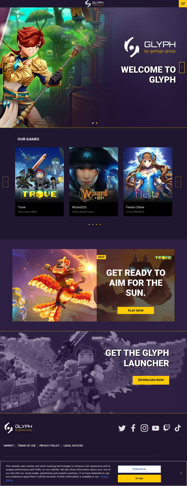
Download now (151, 380)
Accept (139, 478)
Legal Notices (73, 445)
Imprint (9, 445)
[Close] (181, 473)
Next (182, 67)
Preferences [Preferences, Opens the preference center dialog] (139, 469)
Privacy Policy (49, 445)
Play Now (136, 310)
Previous (5, 67)
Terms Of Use (27, 445)
